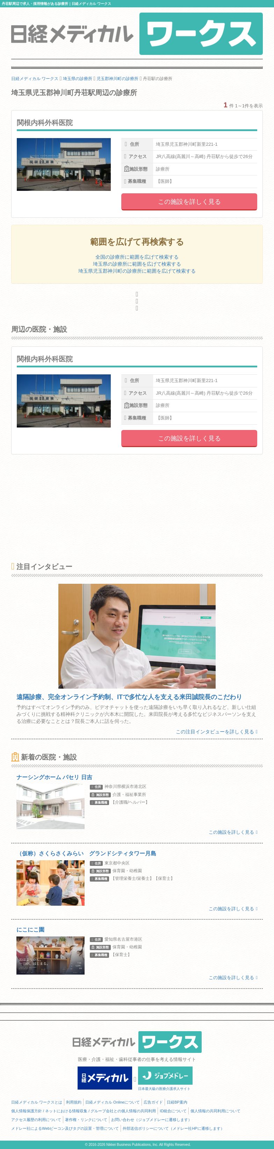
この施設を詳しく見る (189, 201)
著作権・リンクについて (86, 1120)
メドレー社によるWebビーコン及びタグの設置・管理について (65, 1128)
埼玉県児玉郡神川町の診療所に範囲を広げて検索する (137, 271)
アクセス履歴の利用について (36, 1120)
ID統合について (173, 1111)
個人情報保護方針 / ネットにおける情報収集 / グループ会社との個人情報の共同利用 (83, 1111)
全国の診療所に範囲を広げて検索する (137, 257)
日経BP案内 (177, 1102)
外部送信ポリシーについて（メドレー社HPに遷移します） (173, 1128)
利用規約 (73, 1102)
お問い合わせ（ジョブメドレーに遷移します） (151, 1120)
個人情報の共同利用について (215, 1111)
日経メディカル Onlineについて (112, 1102)
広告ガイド (153, 1102)
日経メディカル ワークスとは (36, 1102)
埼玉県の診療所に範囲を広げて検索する (137, 264)
